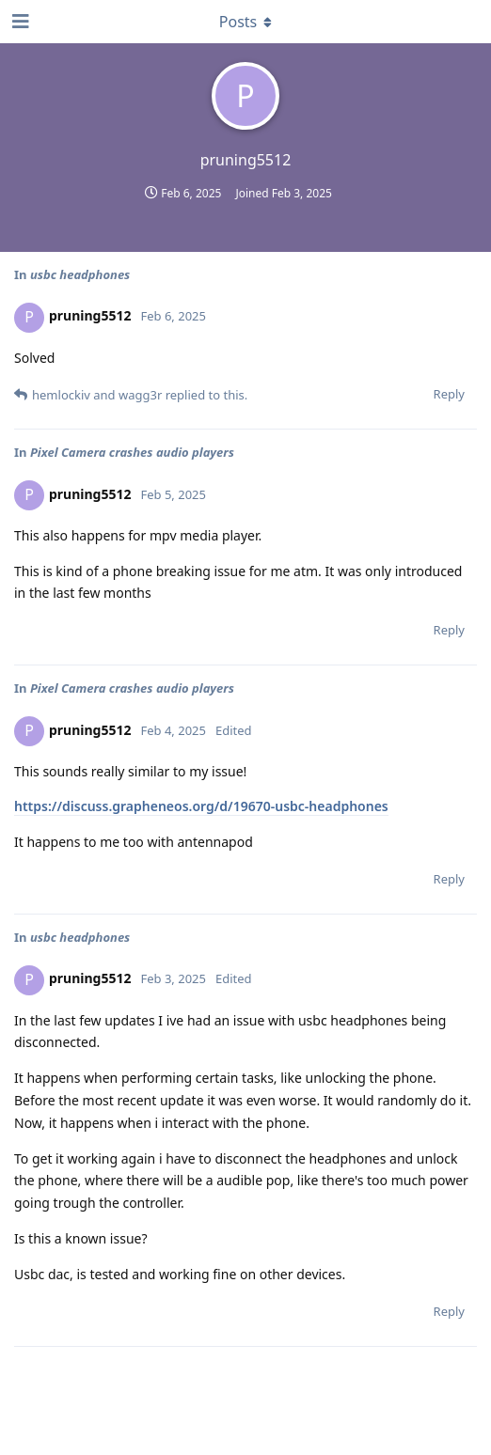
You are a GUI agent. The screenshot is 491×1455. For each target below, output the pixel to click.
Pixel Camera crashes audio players (132, 452)
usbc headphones (80, 274)
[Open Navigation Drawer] (19, 21)
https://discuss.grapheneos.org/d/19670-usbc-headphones (201, 806)
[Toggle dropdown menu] (245, 21)
